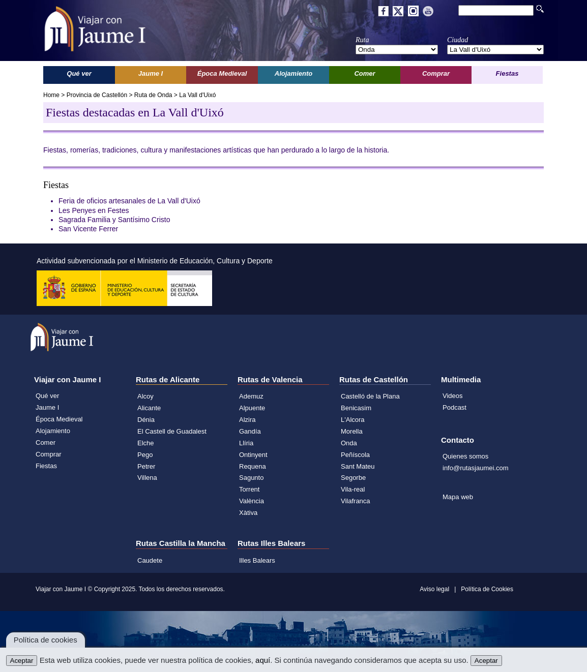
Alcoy (145, 396)
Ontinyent (253, 455)
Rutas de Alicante (167, 379)
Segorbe (353, 477)
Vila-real (353, 489)
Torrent (249, 489)
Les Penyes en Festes (93, 210)
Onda (349, 443)
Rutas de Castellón (373, 379)
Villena (147, 477)
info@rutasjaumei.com (476, 468)
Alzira (247, 419)
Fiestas (46, 466)
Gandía (250, 431)
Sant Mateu (358, 466)
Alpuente (252, 408)
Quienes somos (465, 456)
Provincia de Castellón (97, 95)
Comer (45, 442)
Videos (453, 396)
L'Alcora (353, 419)
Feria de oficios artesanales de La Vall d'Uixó (129, 201)
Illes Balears (257, 560)
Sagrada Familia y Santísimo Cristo (114, 220)
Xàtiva (248, 512)
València (251, 501)
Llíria (246, 443)
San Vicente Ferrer (88, 229)
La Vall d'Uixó (197, 95)
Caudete (149, 560)
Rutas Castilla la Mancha (180, 543)
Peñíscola (355, 455)
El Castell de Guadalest (172, 431)
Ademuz (251, 396)
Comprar (49, 454)
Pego (145, 455)
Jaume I (47, 407)
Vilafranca (355, 501)
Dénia (146, 419)
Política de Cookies (487, 589)
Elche (145, 443)
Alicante (149, 408)
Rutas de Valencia (270, 379)
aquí (262, 660)
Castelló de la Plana (370, 396)
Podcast (454, 407)
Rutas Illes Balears (271, 543)
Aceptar (22, 660)
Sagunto (251, 477)
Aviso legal (434, 589)
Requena (252, 466)
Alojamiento (53, 431)
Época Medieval (59, 419)
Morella (352, 431)
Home (51, 95)
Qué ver (47, 396)
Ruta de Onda (153, 95)
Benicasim (356, 408)
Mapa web (458, 497)
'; (397, 49)
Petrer (146, 466)
